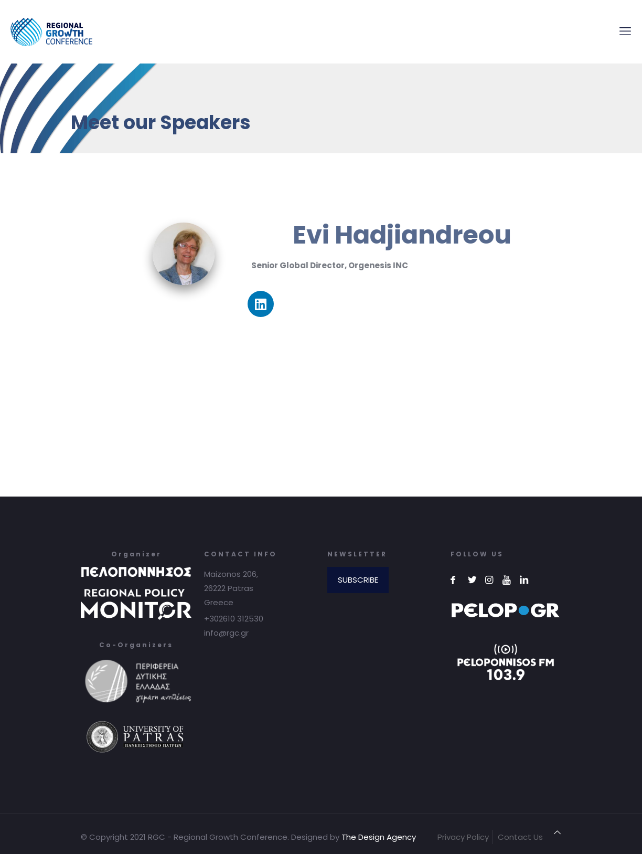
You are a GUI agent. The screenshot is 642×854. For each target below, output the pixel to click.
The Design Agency (378, 836)
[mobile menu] (625, 31)
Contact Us (520, 836)
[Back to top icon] (557, 832)
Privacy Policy (463, 836)
